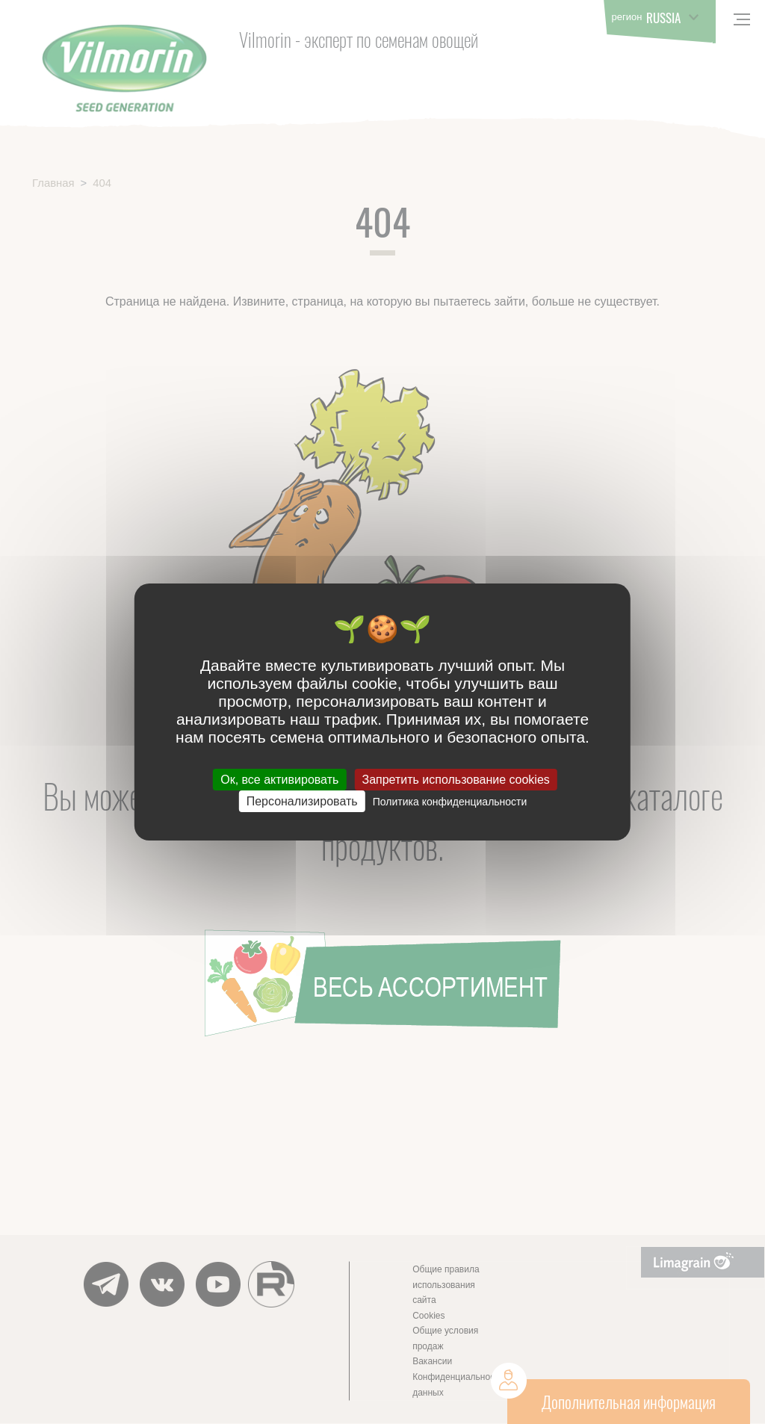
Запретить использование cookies (455, 779)
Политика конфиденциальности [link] (450, 802)
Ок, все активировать (279, 779)
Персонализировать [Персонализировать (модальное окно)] (302, 801)
